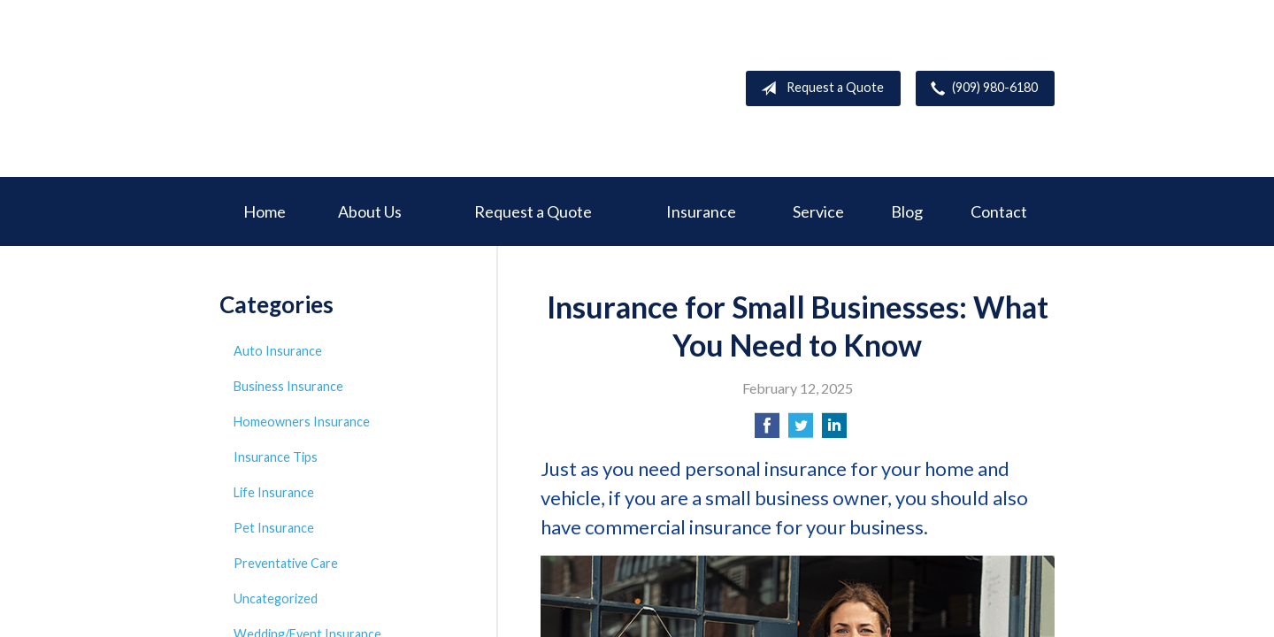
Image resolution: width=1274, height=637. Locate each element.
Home (264, 211)
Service (818, 211)
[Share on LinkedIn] (834, 430)
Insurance (701, 211)
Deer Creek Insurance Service (352, 88)
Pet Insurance (274, 527)
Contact (999, 211)
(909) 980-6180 (981, 88)
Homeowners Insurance (302, 421)
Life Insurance (274, 492)
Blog (907, 211)
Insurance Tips (276, 456)
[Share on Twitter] (800, 430)
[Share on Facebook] (767, 430)
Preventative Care (286, 563)
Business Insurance (288, 386)
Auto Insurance (278, 350)
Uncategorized (276, 598)
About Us (370, 211)
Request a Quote (819, 88)
